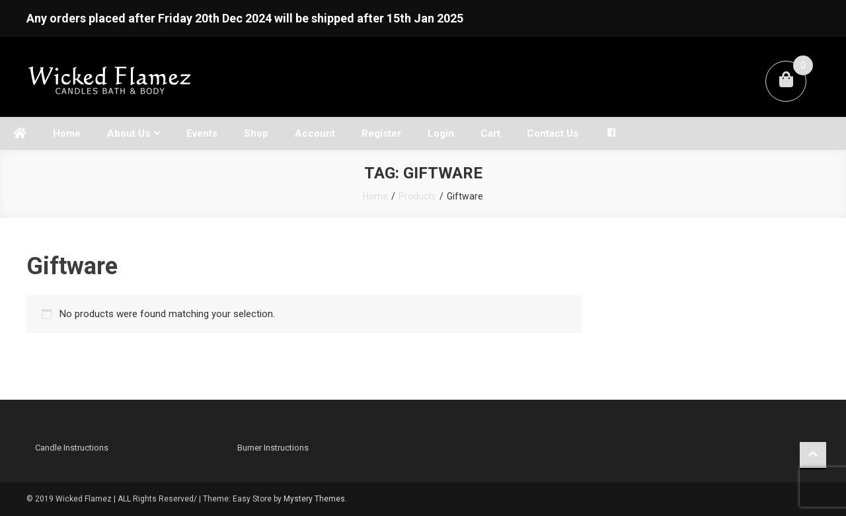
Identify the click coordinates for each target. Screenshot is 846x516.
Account (315, 133)
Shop (256, 133)
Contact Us (552, 133)
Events (201, 133)
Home (67, 133)
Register (381, 133)
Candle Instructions (71, 448)
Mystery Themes (314, 498)
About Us (128, 133)
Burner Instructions (273, 448)
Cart (490, 133)
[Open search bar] (644, 121)
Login (441, 133)
